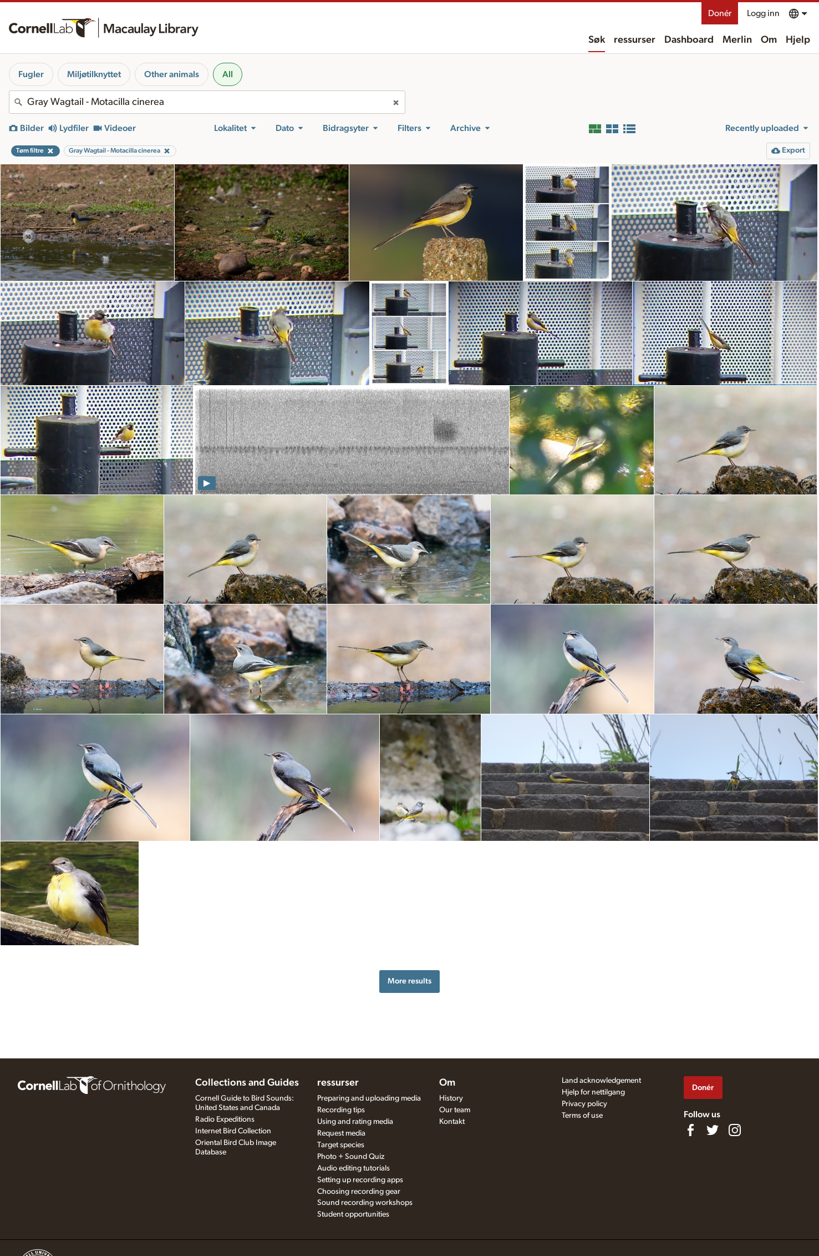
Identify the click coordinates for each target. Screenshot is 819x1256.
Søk (596, 40)
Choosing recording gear (358, 1192)
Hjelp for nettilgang (593, 1092)
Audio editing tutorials (353, 1168)
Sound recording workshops (365, 1203)
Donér (719, 13)
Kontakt (452, 1122)
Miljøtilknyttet (94, 74)
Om (769, 40)
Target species (340, 1145)
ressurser (634, 40)
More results (409, 981)
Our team (454, 1110)
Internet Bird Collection (233, 1131)
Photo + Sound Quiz (350, 1157)
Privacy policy (584, 1104)
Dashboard (689, 40)
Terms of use (582, 1115)
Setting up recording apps (360, 1180)
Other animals (171, 74)
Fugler (31, 74)
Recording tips (341, 1110)
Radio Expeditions (225, 1119)
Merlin (737, 40)
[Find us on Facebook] (690, 1130)
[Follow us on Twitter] (712, 1130)
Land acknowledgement (601, 1081)
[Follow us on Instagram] (734, 1130)
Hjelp (798, 40)
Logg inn (763, 13)
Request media (341, 1133)
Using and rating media (355, 1122)
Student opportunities (353, 1214)
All (227, 74)
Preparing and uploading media (369, 1098)
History (451, 1098)
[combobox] (207, 102)
